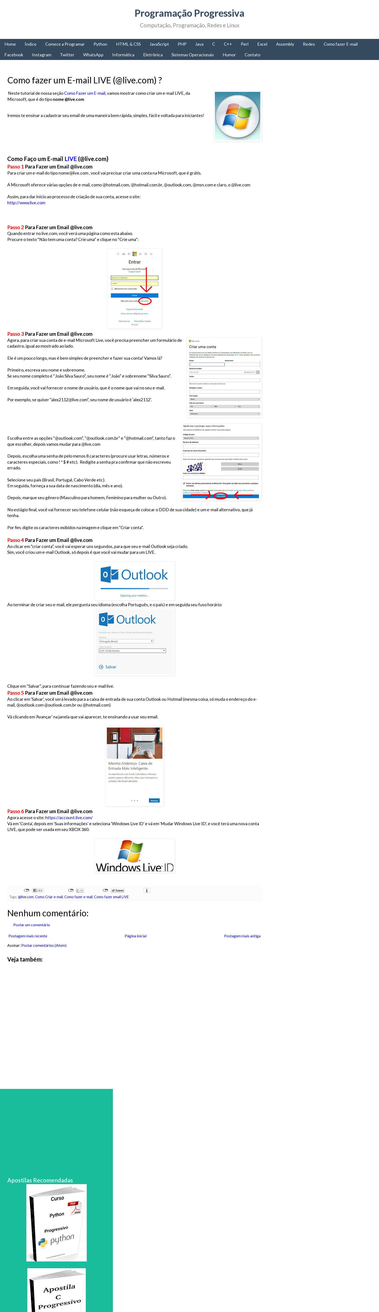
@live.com (26, 903)
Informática (123, 54)
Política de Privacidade (292, 1266)
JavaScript (159, 44)
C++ (228, 44)
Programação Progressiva (189, 13)
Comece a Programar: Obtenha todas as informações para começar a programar (310, 975)
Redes (309, 44)
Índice (30, 44)
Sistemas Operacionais (192, 54)
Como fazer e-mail (78, 903)
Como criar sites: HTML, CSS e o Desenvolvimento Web (324, 1204)
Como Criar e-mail (49, 903)
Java (199, 44)
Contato (252, 54)
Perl (244, 44)
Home (10, 44)
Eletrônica (153, 54)
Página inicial (134, 942)
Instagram (41, 54)
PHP (182, 44)
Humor (229, 54)
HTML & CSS (128, 44)
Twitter (67, 54)
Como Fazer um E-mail (84, 93)
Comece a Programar (65, 44)
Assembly (285, 44)
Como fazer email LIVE (111, 903)
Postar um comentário (31, 930)
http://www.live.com (26, 202)
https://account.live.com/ (69, 823)
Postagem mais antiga (238, 942)
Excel (262, 44)
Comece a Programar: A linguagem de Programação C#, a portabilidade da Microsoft (329, 939)
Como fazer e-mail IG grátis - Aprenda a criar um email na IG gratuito (330, 1136)
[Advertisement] (132, 1032)
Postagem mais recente (27, 942)
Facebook (13, 54)
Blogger (249, 1297)
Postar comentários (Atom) (43, 951)
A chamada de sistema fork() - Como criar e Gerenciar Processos (328, 1170)
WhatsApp (93, 54)
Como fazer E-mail (341, 44)
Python (100, 44)
